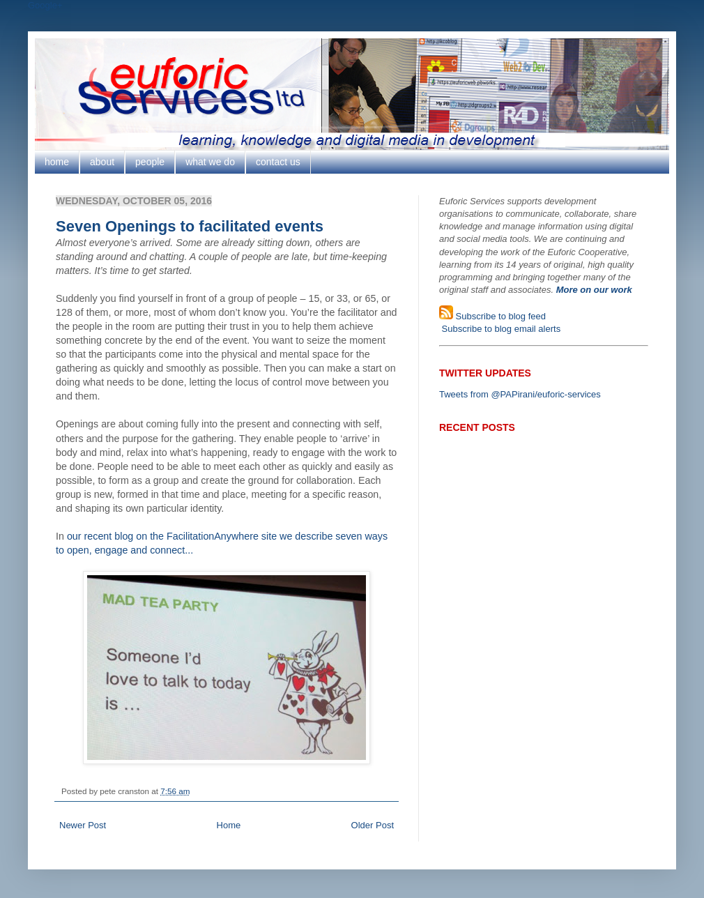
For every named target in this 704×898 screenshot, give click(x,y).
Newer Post (82, 825)
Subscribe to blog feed (499, 316)
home (57, 161)
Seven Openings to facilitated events (189, 226)
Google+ (45, 5)
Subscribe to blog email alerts (499, 329)
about (102, 161)
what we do (210, 161)
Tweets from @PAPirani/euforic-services (520, 394)
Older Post (372, 825)
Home (229, 825)
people (149, 161)
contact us (278, 161)
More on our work (594, 289)
